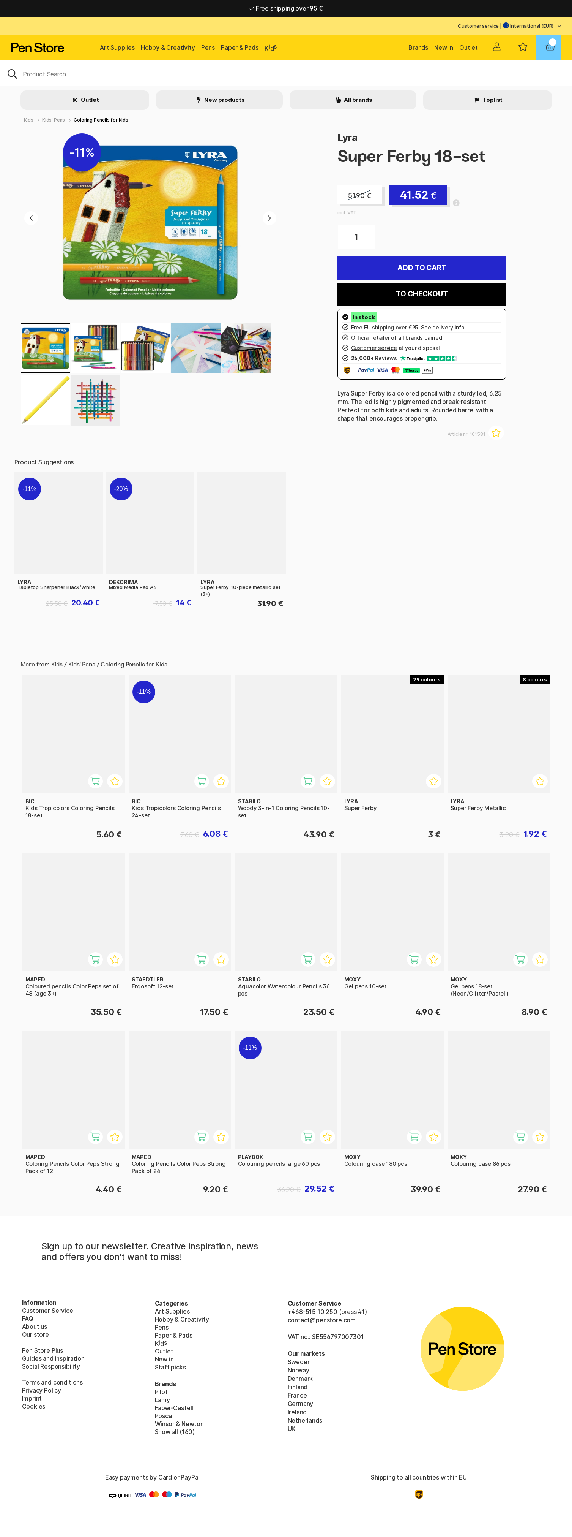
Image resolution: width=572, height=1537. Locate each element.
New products (224, 99)
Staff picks (170, 1367)
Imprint (32, 1398)
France (297, 1395)
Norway (298, 1370)
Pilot (161, 1392)
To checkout (422, 294)
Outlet (468, 47)
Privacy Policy (41, 1390)
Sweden (299, 1362)
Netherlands (305, 1420)
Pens (208, 47)
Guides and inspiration (53, 1358)
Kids (28, 120)
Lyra (347, 137)
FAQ (27, 1318)
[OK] (286, 73)
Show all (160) (175, 1432)
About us (34, 1326)
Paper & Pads (239, 47)
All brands (357, 99)
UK (292, 1429)
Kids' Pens (53, 120)
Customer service (478, 26)
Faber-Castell (174, 1408)
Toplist (492, 99)
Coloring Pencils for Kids (101, 120)
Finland (298, 1387)
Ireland (297, 1412)
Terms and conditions (52, 1382)
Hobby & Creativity (168, 47)
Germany (301, 1403)
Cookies (34, 1406)
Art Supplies (117, 47)
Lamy (162, 1400)
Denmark (300, 1378)
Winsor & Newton (179, 1424)
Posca (163, 1416)
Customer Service (47, 1310)
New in (443, 47)
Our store (35, 1334)
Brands (418, 47)
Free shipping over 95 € (286, 8)
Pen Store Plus (42, 1350)
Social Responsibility (51, 1366)
